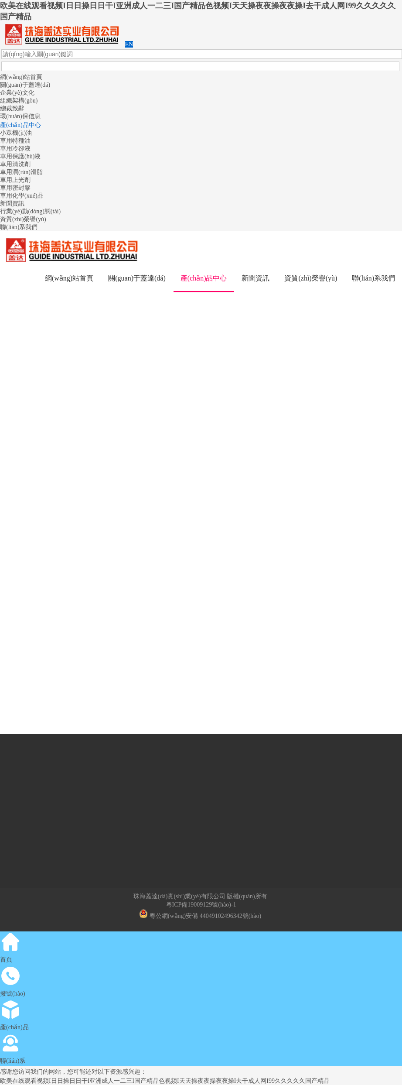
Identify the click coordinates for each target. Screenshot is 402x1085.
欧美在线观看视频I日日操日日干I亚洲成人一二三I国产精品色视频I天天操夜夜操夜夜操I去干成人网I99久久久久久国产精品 (165, 1081)
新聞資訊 (12, 203)
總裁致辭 (12, 108)
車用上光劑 (15, 180)
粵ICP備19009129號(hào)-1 (201, 904)
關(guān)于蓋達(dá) (25, 85)
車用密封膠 (15, 188)
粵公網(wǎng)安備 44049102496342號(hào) (200, 916)
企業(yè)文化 (17, 92)
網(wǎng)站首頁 (21, 77)
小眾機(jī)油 (16, 133)
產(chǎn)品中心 (20, 125)
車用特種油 (15, 140)
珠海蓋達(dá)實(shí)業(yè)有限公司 (179, 896)
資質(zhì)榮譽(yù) (23, 219)
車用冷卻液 (15, 148)
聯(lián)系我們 (18, 227)
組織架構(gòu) (18, 100)
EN (129, 44)
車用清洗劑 (15, 164)
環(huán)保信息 (20, 116)
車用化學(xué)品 (22, 195)
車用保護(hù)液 (20, 156)
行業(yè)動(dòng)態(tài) (30, 211)
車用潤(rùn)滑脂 (21, 172)
